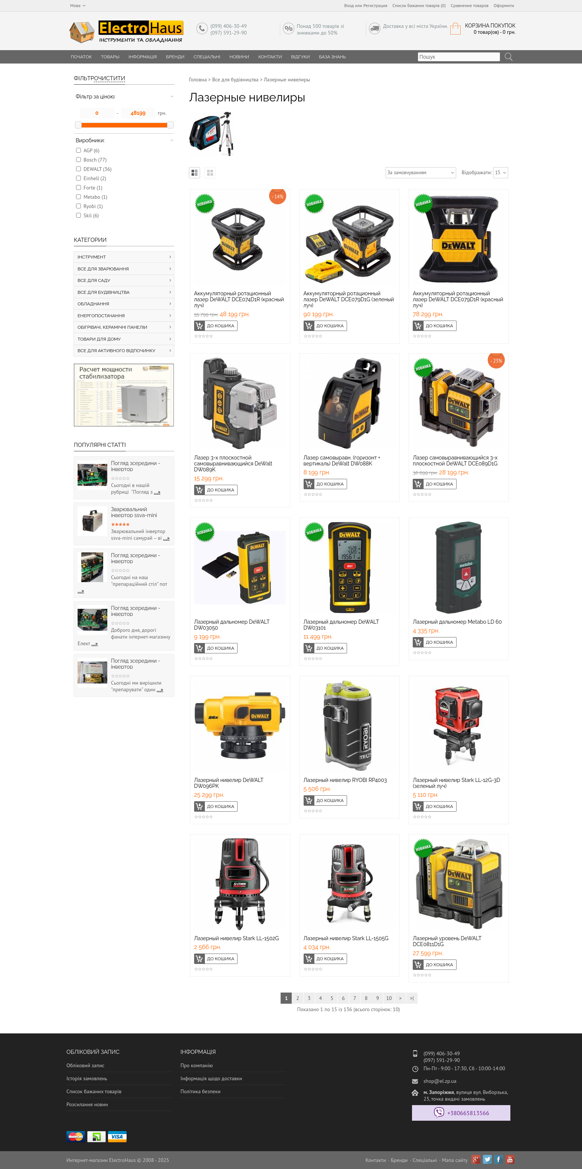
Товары (110, 56)
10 (389, 998)
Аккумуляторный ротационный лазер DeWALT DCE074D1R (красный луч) (239, 299)
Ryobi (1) (93, 206)
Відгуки (300, 56)
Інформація (142, 56)
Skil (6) (91, 215)
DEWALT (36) (98, 169)
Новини (239, 56)
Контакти (270, 56)
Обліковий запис (85, 1065)
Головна (198, 79)
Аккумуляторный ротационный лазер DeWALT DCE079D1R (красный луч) (458, 299)
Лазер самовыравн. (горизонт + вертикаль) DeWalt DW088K (342, 461)
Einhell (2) (95, 178)
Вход (349, 5)
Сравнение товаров (470, 5)
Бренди (175, 56)
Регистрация (375, 5)
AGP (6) (91, 150)
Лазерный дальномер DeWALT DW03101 (341, 625)
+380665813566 (468, 1113)
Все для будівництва (235, 79)
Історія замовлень (86, 1078)
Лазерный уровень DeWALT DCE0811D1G (447, 941)
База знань (332, 56)
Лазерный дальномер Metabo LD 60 (457, 622)
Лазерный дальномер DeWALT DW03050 (231, 625)
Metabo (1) (95, 197)
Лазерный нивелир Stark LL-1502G (236, 938)
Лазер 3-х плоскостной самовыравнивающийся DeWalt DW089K (233, 464)
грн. (162, 113)
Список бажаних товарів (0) (419, 5)
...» (157, 491)
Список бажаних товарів (93, 1091)
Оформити (504, 5)
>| (411, 998)
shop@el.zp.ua (440, 1081)
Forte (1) (93, 187)
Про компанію (196, 1065)
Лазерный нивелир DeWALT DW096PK (229, 783)
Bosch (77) (95, 159)
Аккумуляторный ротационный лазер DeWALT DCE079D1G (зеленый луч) (349, 299)
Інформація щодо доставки (211, 1078)
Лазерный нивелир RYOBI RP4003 (345, 780)
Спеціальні (207, 56)
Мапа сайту (455, 1160)
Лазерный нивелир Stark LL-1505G (346, 938)
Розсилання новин (87, 1104)
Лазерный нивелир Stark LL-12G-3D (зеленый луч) (456, 783)
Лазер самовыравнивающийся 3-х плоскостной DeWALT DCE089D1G (455, 461)
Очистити (109, 78)
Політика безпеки (200, 1091)
